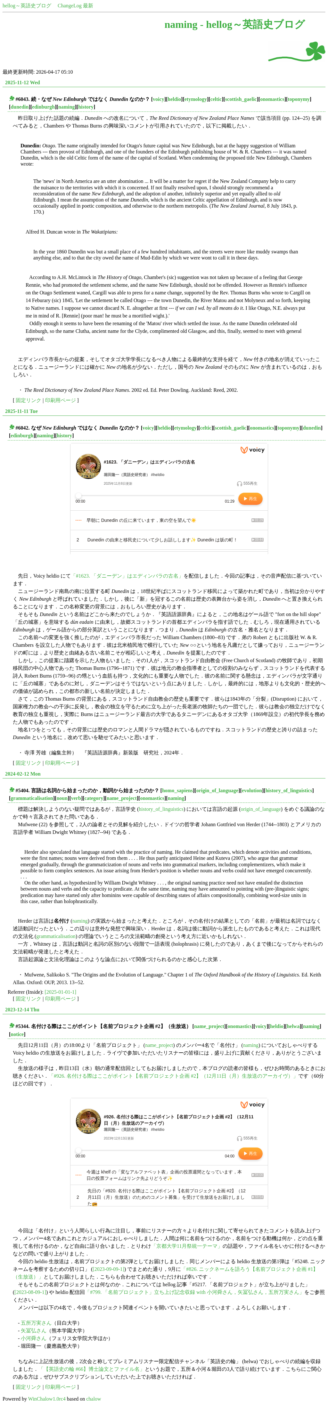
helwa (293, 1026)
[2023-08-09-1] (30, 1292)
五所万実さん (36, 1323)
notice (17, 1034)
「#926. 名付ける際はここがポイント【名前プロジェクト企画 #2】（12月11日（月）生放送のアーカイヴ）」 (173, 1076)
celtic (216, 99)
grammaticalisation (32, 798)
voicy (158, 99)
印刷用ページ (60, 400)
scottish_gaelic (241, 99)
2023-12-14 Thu (22, 1009)
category (94, 798)
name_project (122, 798)
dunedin (20, 107)
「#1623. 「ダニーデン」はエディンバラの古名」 (127, 576)
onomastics (272, 99)
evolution (252, 790)
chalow (93, 1399)
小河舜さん (33, 1338)
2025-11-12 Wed (22, 82)
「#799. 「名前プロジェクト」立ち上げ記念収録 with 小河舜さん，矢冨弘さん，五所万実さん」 (194, 1292)
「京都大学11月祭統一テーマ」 (187, 1246)
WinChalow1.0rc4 (47, 1399)
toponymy (298, 99)
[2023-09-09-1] (108, 1269)
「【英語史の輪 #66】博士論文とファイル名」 (91, 1369)
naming (66, 107)
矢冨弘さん (33, 1330)
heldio (174, 99)
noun (62, 798)
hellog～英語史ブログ (27, 5)
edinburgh (43, 107)
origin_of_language (217, 790)
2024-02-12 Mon (23, 774)
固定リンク (28, 400)
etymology (195, 99)
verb (76, 798)
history (86, 107)
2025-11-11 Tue (21, 411)
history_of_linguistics (289, 790)
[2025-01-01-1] (61, 992)
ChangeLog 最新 (75, 5)
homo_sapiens (177, 790)
